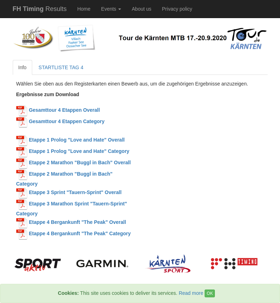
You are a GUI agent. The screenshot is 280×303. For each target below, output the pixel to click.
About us (141, 9)
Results (40, 8)
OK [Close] (210, 293)
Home (83, 9)
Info (22, 67)
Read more (191, 293)
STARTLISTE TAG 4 (61, 67)
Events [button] (111, 9)
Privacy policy (177, 9)
